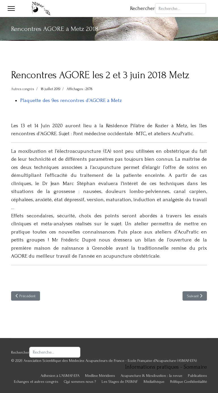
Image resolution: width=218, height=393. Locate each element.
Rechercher (142, 8)
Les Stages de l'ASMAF (120, 381)
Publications (197, 375)
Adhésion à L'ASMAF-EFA (60, 375)
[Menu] (11, 8)
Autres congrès (22, 89)
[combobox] (180, 8)
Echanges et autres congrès (36, 381)
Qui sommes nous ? (80, 381)
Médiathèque (154, 381)
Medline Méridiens (100, 375)
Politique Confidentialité (188, 381)
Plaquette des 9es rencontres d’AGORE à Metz (71, 100)
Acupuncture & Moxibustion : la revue (151, 375)
